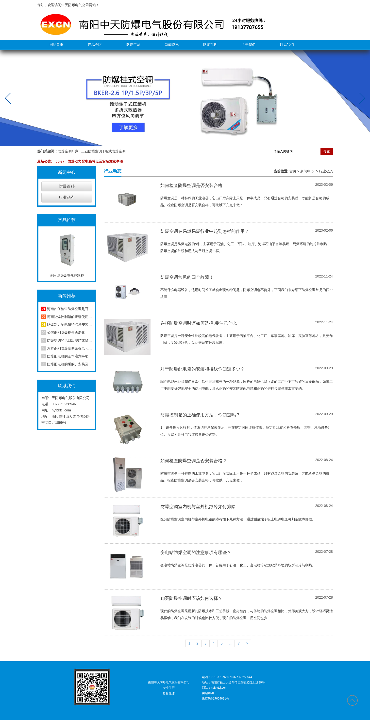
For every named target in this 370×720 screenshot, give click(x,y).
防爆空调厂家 (68, 151)
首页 (292, 171)
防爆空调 (133, 45)
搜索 (326, 151)
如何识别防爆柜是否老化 (66, 332)
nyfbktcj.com (61, 410)
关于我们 (248, 45)
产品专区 (95, 45)
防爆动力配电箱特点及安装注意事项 (87, 161)
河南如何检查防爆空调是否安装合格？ (69, 309)
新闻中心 (307, 171)
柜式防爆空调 (115, 151)
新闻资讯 (172, 45)
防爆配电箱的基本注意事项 (67, 356)
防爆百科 (210, 45)
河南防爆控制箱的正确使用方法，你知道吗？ (69, 317)
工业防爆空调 (91, 151)
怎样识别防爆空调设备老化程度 (69, 348)
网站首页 (56, 45)
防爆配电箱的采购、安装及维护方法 (69, 364)
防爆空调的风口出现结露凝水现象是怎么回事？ (69, 340)
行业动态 (67, 197)
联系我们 (287, 45)
